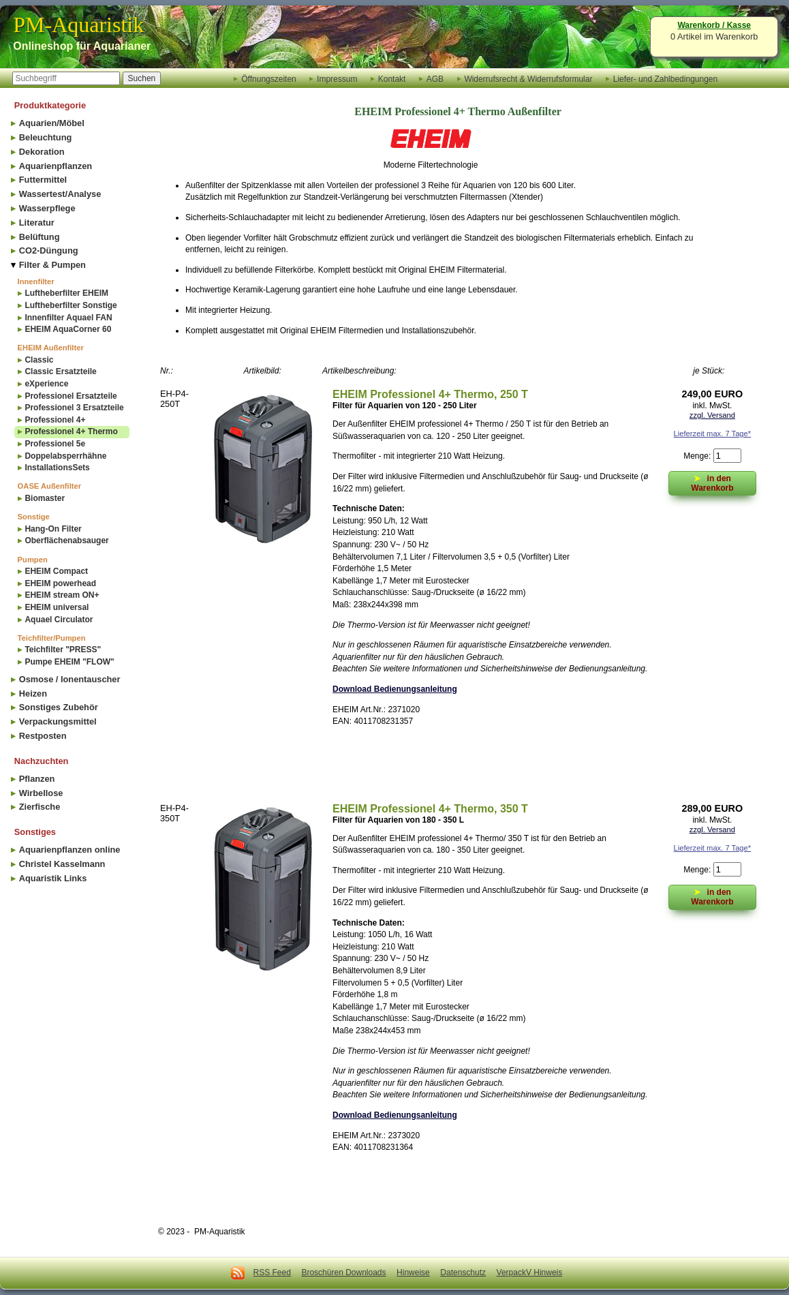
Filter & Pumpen (52, 265)
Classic (39, 360)
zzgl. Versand (712, 415)
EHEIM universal (57, 607)
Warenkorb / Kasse (714, 25)
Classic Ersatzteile (60, 371)
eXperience (46, 383)
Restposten (43, 736)
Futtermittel (43, 179)
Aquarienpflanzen (55, 166)
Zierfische (39, 807)
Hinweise (413, 1272)
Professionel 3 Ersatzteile (74, 407)
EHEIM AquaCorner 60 (68, 329)
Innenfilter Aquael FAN (68, 317)
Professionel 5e (55, 443)
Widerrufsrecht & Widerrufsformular (528, 78)
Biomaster (45, 498)
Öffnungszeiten (268, 78)
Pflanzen (37, 779)
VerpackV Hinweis (530, 1272)
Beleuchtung (45, 137)
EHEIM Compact (56, 571)
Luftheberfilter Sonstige (71, 305)
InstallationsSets (57, 467)
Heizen (33, 693)
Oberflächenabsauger (66, 540)
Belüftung (39, 237)
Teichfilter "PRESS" (63, 649)
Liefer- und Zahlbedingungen (665, 78)
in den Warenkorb (712, 482)
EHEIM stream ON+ (62, 595)
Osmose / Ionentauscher (70, 679)
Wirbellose (41, 793)
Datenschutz (463, 1272)
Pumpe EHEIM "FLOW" (69, 662)
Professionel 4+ (55, 420)
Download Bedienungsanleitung (394, 689)
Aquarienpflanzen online (70, 849)
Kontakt (392, 78)
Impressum (337, 78)
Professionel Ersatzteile (71, 396)
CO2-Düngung (48, 250)
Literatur (37, 222)
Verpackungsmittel (58, 721)
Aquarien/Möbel (51, 123)
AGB (435, 78)
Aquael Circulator (59, 619)
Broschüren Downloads (343, 1272)
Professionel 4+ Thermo (71, 431)
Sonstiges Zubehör (58, 707)
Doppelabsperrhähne (65, 456)
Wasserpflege (47, 208)
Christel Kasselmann (62, 864)
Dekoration (42, 152)
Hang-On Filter (53, 529)
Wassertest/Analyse (60, 194)
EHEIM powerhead (60, 583)
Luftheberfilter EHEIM (66, 293)
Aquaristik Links (53, 878)
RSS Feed (272, 1272)
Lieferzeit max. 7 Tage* (713, 433)
